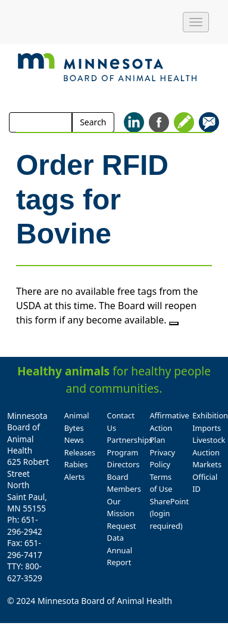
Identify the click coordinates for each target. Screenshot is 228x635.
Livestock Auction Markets (208, 452)
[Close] (174, 323)
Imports (206, 428)
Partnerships (130, 439)
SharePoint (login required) (169, 513)
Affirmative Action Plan (169, 427)
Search (93, 122)
